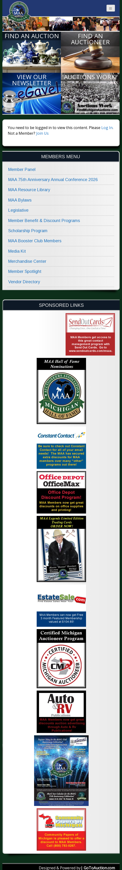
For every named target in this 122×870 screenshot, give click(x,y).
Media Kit (17, 251)
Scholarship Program (27, 230)
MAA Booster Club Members (34, 241)
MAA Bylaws (19, 200)
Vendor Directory (24, 281)
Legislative (18, 210)
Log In (107, 127)
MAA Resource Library (29, 189)
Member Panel (21, 169)
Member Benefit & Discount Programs (44, 220)
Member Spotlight (24, 271)
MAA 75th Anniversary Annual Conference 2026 (53, 179)
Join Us (42, 133)
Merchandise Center (27, 261)
